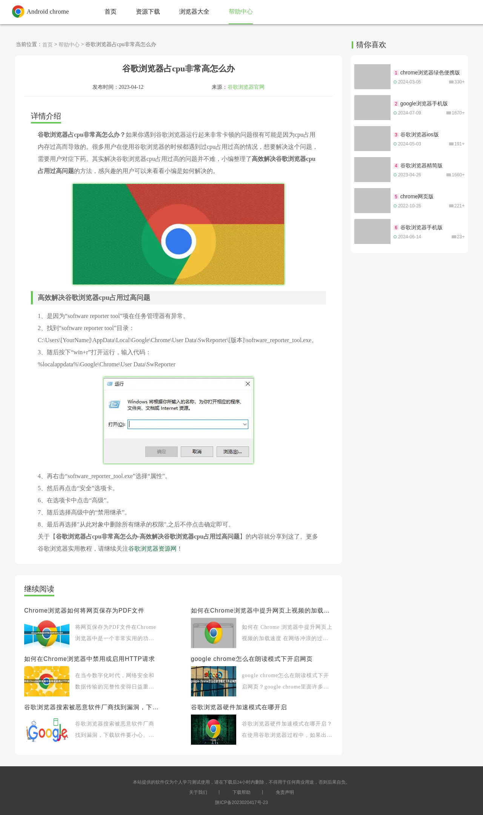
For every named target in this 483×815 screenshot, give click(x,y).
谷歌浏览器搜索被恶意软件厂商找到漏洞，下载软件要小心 (91, 707)
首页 (47, 45)
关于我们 (198, 792)
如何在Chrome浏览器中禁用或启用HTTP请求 (89, 659)
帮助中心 (69, 45)
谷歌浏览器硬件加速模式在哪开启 (239, 707)
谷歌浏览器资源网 (152, 548)
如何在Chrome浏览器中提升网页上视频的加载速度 (262, 610)
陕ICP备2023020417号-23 (241, 802)
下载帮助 (241, 792)
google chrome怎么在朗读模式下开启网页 (252, 659)
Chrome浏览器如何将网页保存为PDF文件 (84, 610)
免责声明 (285, 792)
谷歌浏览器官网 (246, 87)
